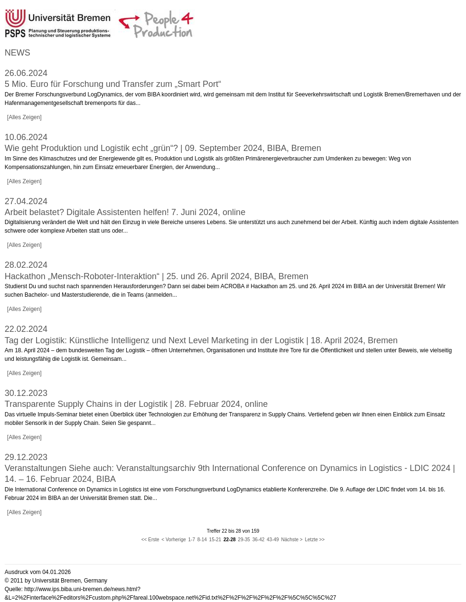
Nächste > (291, 539)
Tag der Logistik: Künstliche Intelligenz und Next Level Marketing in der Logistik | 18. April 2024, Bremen (201, 340)
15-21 (215, 539)
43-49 (273, 539)
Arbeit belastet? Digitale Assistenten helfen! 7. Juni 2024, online (125, 212)
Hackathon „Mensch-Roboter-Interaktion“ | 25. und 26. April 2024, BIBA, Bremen (156, 276)
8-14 (202, 539)
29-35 (244, 539)
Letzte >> (315, 539)
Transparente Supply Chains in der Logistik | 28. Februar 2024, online (136, 404)
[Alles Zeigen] (24, 117)
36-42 (258, 539)
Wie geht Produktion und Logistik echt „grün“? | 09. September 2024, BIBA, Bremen (163, 148)
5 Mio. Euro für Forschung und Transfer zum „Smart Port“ (113, 84)
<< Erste (150, 539)
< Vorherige (173, 539)
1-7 (191, 539)
